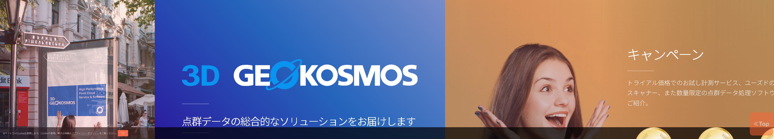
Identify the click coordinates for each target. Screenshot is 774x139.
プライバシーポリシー (85, 133)
